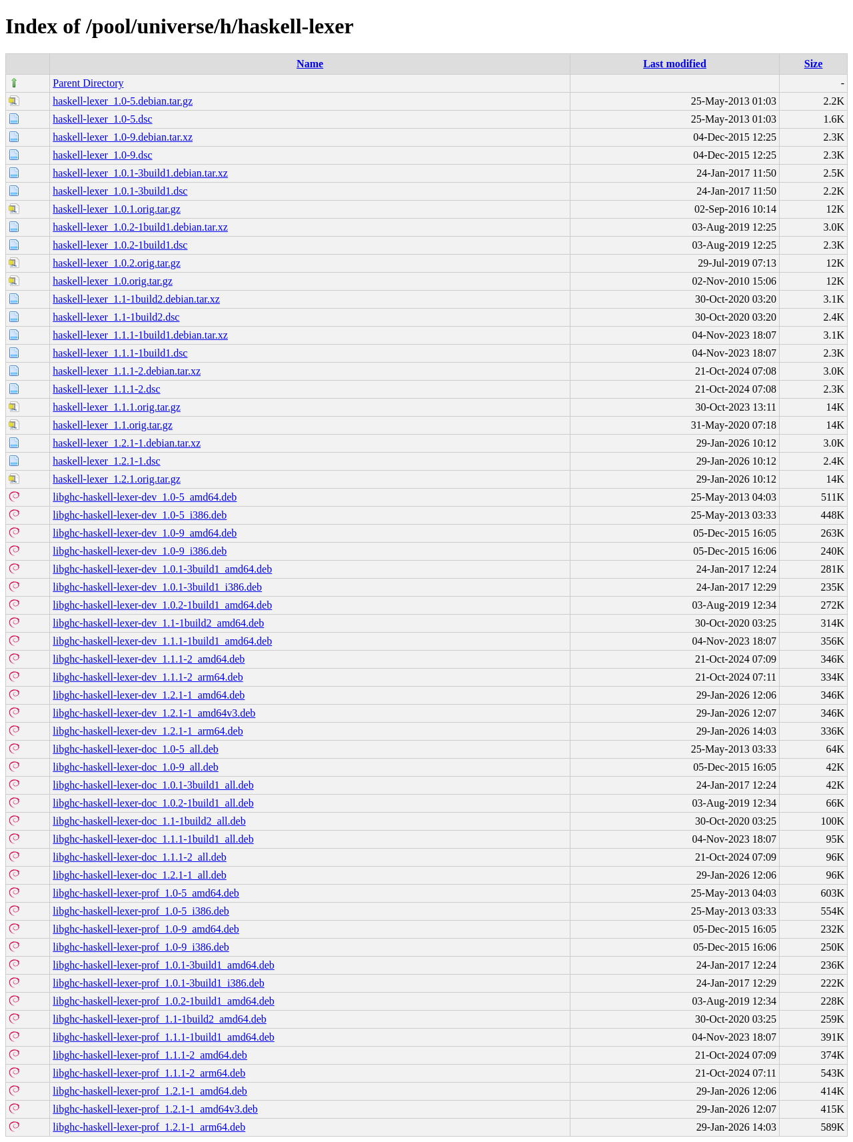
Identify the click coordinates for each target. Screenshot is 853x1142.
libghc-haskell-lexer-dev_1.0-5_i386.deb (140, 515)
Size (813, 63)
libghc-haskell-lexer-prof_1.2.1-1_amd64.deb (150, 1091)
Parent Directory (88, 83)
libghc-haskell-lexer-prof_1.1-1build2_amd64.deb (159, 1019)
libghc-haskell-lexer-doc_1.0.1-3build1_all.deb (153, 785)
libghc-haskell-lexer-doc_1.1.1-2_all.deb (139, 857)
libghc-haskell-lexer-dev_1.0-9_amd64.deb (145, 533)
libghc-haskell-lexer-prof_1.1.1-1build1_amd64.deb (163, 1037)
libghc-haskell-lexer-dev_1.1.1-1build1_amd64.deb (162, 641)
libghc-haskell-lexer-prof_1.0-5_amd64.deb (146, 893)
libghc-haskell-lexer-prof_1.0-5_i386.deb (141, 911)
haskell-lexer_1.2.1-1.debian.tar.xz (127, 443)
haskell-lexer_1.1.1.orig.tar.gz (117, 407)
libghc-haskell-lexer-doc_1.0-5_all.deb (135, 749)
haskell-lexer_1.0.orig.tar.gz (113, 281)
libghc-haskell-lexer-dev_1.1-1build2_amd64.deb (158, 623)
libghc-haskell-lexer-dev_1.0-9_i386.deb (140, 551)
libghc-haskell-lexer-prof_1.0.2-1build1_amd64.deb (163, 1001)
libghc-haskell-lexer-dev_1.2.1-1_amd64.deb (149, 695)
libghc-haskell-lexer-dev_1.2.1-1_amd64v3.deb (154, 713)
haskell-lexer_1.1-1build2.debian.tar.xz (136, 299)
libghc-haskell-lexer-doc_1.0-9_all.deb (135, 767)
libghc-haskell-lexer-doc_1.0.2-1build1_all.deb (153, 803)
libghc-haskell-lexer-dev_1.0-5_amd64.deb (145, 497)
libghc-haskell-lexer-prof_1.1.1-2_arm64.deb (149, 1073)
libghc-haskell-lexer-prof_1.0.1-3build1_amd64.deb (163, 965)
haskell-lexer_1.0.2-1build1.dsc (120, 245)
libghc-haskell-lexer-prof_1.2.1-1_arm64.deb (149, 1127)
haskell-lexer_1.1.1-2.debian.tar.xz (127, 371)
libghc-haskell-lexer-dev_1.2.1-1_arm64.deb (148, 731)
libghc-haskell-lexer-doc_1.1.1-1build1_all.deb (153, 839)
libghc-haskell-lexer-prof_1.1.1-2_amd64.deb (150, 1055)
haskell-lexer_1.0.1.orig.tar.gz (117, 209)
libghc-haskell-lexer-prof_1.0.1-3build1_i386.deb (158, 983)
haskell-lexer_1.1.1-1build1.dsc (120, 353)
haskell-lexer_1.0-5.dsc (102, 119)
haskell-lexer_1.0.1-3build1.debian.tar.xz (140, 173)
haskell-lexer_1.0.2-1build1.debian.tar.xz (140, 227)
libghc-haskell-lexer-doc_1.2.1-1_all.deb (139, 875)
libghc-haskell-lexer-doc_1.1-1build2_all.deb (149, 821)
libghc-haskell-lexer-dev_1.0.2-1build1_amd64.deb (162, 605)
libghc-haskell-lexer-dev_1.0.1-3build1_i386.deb (157, 587)
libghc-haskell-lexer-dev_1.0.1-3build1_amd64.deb (162, 569)
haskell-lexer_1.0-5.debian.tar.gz (123, 101)
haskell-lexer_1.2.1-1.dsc (106, 461)
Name (310, 63)
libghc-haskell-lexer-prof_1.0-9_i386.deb (141, 947)
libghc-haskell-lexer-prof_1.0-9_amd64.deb (146, 929)
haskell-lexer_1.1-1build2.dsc (116, 317)
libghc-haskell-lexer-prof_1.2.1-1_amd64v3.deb (155, 1109)
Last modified (674, 63)
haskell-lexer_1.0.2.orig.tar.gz (117, 263)
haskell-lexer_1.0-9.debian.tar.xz (123, 137)
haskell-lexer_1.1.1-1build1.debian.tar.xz (140, 335)
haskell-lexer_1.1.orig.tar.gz (113, 425)
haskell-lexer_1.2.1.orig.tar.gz (117, 479)
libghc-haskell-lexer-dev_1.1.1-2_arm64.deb (148, 677)
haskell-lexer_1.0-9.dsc (102, 155)
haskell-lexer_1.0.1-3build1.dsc (120, 191)
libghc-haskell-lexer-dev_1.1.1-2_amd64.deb (149, 659)
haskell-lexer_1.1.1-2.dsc (106, 389)
